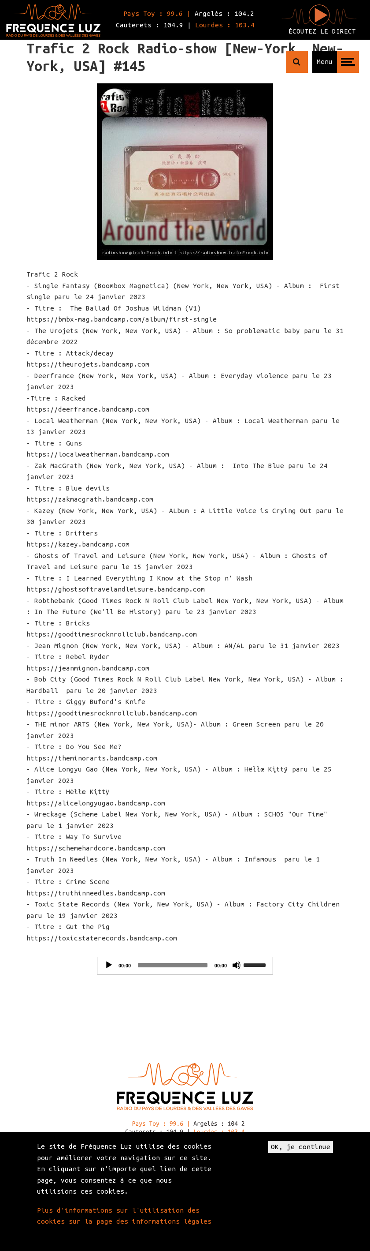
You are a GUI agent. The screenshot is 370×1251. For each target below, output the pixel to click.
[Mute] (236, 965)
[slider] (172, 965)
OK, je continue (300, 1146)
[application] (185, 965)
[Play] (108, 965)
